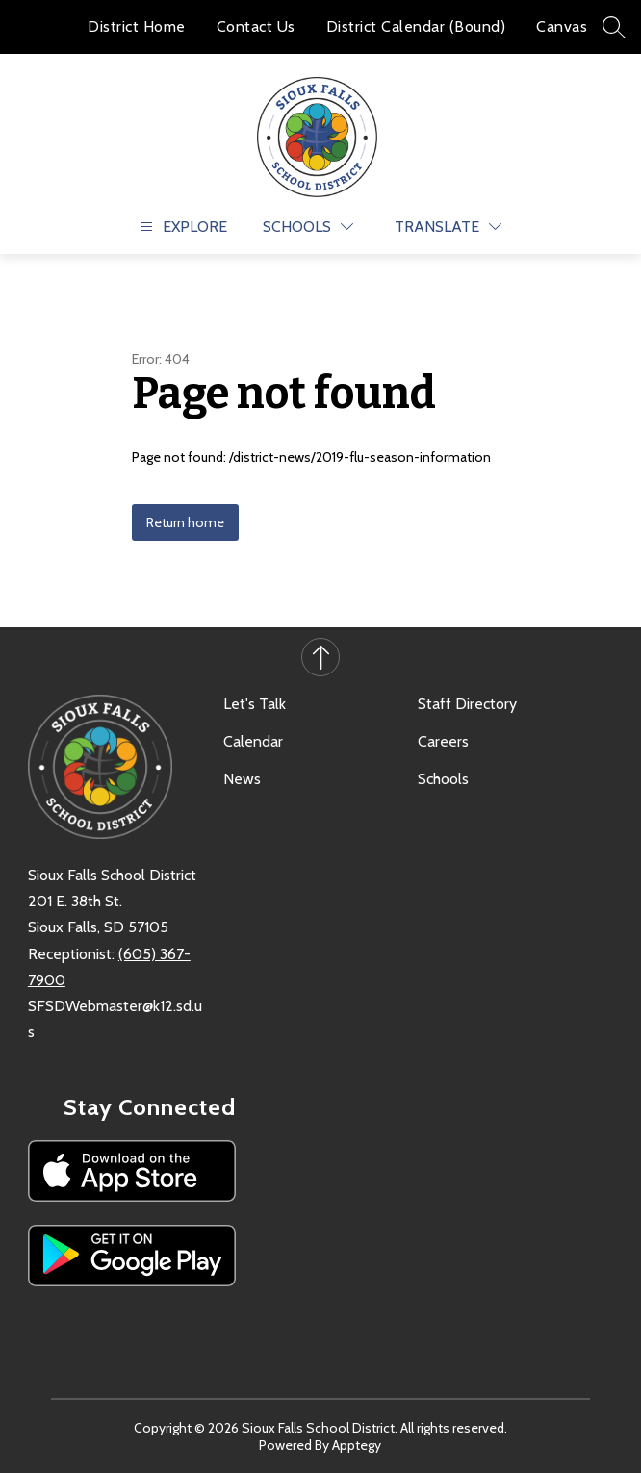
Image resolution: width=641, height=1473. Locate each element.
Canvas (561, 26)
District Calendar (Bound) (416, 26)
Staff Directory (467, 704)
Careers (443, 741)
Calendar (253, 741)
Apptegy (356, 1445)
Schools (443, 779)
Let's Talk (254, 704)
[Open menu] (181, 227)
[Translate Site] (448, 227)
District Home (137, 26)
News (242, 779)
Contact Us (256, 26)
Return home (185, 522)
